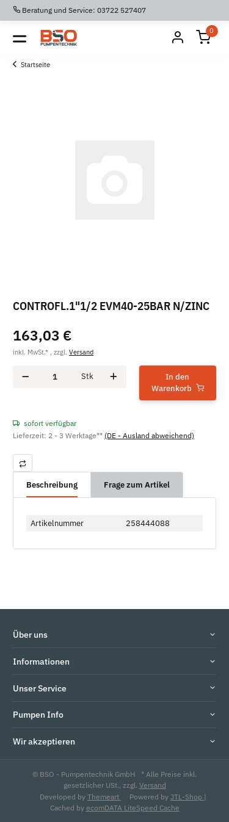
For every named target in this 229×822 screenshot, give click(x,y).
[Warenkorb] (203, 38)
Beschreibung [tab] (52, 485)
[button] (114, 635)
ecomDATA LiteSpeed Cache (133, 807)
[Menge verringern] (25, 377)
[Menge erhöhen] (113, 377)
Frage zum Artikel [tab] (137, 485)
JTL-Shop (187, 796)
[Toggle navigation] (19, 38)
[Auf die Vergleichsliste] (22, 463)
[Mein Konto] (178, 38)
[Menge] (55, 376)
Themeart (104, 796)
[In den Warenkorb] (178, 383)
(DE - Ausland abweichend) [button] (149, 435)
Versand (81, 351)
